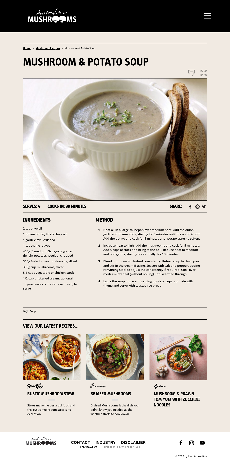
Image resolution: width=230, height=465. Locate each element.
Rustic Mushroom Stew (50, 393)
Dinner (98, 386)
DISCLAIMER (133, 442)
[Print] (191, 72)
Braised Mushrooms (111, 393)
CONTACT (80, 442)
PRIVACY (88, 447)
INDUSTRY (106, 442)
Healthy (35, 386)
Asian (160, 386)
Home (27, 48)
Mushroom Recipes (48, 48)
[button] (204, 72)
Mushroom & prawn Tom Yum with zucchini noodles (177, 399)
